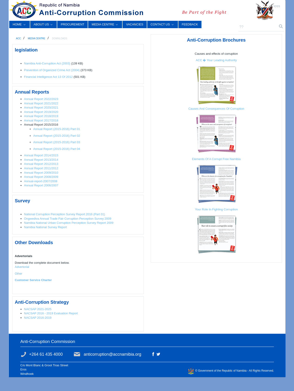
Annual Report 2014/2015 (41, 155)
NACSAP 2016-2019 (37, 317)
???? (276, 6)
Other (18, 273)
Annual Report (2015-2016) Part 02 (56, 135)
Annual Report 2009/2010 (41, 172)
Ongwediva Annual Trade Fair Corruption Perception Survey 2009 (67, 218)
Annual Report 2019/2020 (41, 112)
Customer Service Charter (33, 280)
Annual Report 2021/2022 (41, 103)
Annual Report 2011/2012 (41, 168)
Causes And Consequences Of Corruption (216, 108)
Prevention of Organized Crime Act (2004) (52, 70)
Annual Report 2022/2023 (41, 99)
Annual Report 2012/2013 (41, 164)
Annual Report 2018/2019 (41, 116)
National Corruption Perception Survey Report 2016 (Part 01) (64, 214)
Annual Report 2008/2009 (41, 177)
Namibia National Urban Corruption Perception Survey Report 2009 (68, 222)
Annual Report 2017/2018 (41, 120)
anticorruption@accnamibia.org (112, 354)
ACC (18, 38)
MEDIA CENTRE (37, 38)
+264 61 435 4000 (46, 354)
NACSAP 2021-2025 (37, 309)
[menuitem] (19, 24)
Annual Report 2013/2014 (41, 159)
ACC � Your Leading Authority (216, 60)
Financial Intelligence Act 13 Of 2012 (48, 77)
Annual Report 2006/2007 (41, 185)
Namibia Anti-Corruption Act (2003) (47, 63)
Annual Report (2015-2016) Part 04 (56, 149)
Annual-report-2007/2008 (40, 181)
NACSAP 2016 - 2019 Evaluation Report (51, 313)
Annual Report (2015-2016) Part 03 (56, 142)
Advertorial (22, 267)
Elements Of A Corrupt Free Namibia (216, 159)
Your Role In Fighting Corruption (216, 209)
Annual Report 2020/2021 (41, 107)
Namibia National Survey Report (45, 227)
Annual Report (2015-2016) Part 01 (56, 129)
